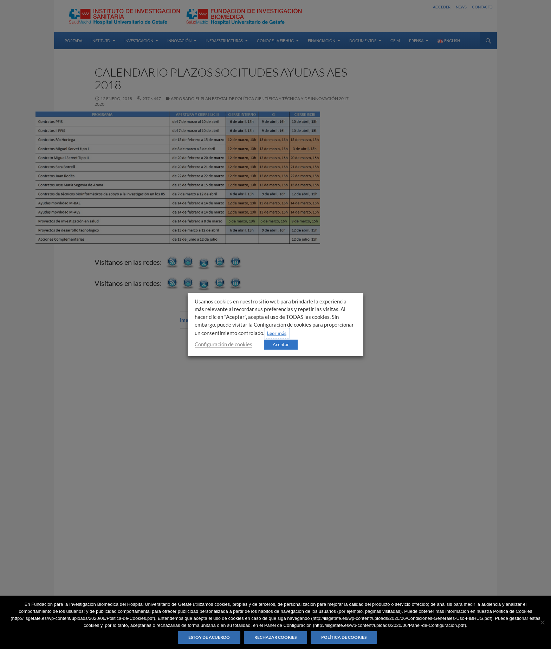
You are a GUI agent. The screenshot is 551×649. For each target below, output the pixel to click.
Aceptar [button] (281, 344)
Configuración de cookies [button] (223, 344)
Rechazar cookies (275, 637)
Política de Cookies (344, 637)
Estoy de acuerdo (209, 637)
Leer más (276, 333)
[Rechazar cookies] (542, 622)
